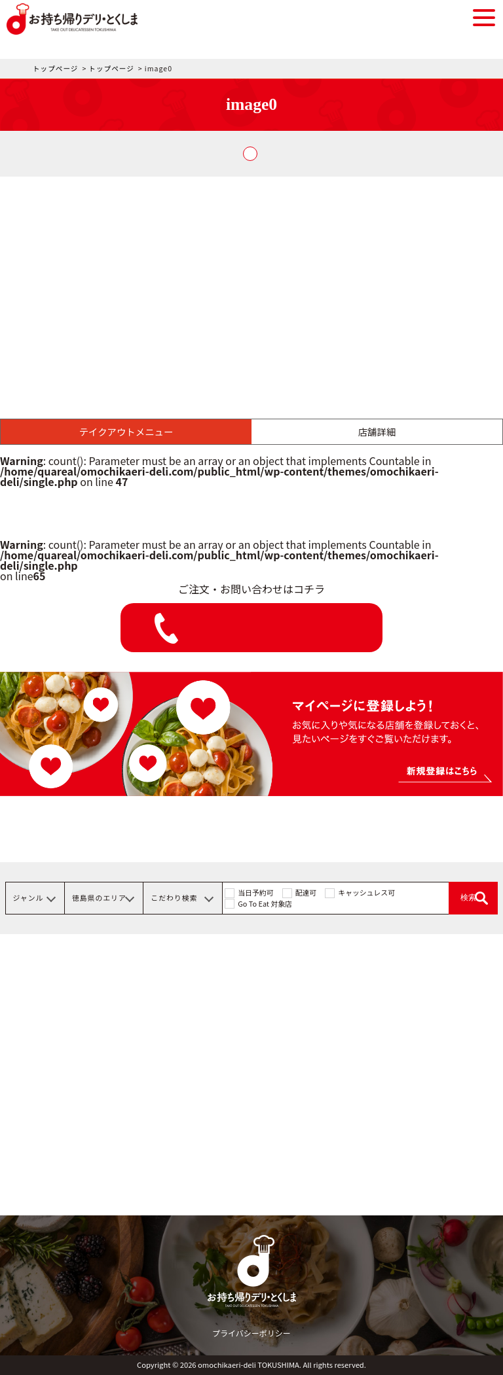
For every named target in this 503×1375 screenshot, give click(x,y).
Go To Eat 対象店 (265, 903)
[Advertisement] (251, 274)
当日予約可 (255, 892)
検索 (468, 897)
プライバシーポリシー (251, 1332)
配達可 (306, 892)
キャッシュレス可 (366, 892)
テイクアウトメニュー (126, 431)
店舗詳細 (377, 431)
